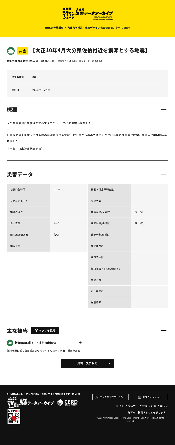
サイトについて (126, 406)
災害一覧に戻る (87, 363)
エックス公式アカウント (113, 397)
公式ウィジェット (152, 397)
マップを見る (45, 330)
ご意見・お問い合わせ (153, 406)
